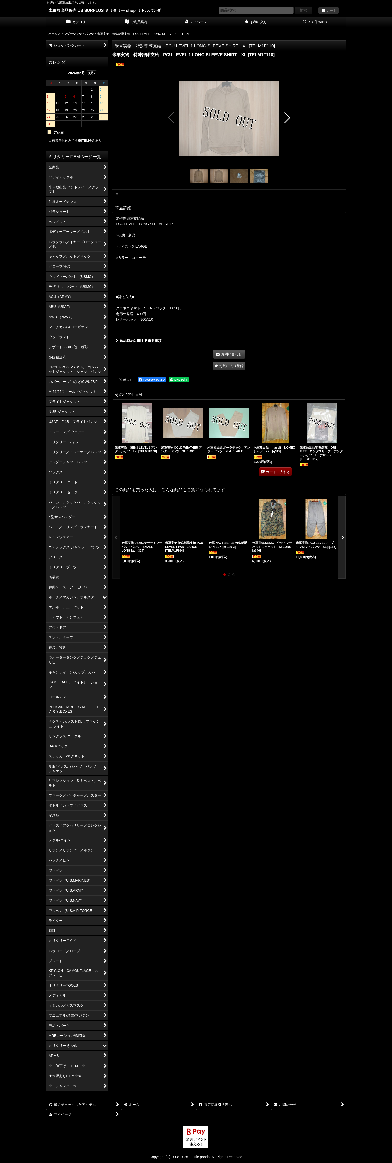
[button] (171, 118)
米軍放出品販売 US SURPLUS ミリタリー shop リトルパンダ (104, 10)
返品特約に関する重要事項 (139, 341)
